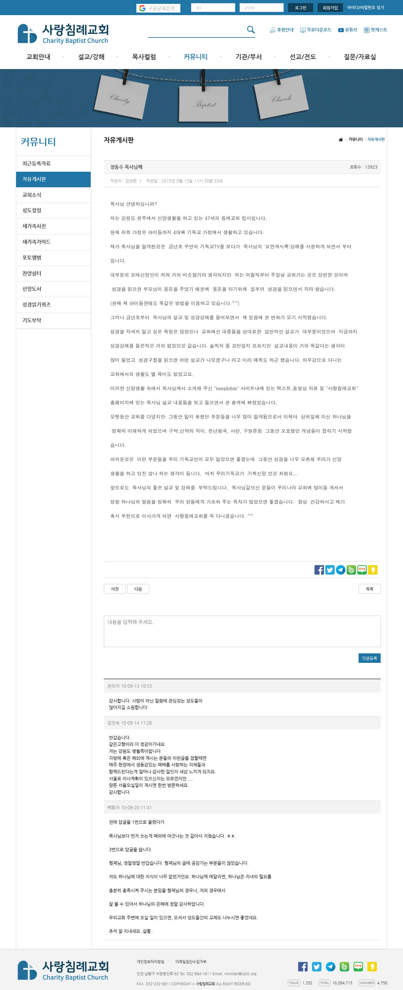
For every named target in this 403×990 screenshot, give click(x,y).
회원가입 (330, 7)
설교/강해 (91, 57)
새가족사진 (34, 226)
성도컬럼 (31, 210)
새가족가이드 (36, 242)
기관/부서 (249, 57)
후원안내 (281, 29)
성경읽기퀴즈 (36, 305)
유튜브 (347, 29)
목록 (369, 589)
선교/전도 (303, 57)
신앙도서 (31, 289)
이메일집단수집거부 (191, 961)
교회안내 (38, 57)
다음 (138, 589)
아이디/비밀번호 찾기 (365, 7)
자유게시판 (34, 179)
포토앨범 (31, 258)
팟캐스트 (375, 29)
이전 (115, 589)
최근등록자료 (36, 163)
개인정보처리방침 (150, 961)
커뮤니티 (196, 57)
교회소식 (31, 195)
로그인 (300, 7)
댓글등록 (369, 658)
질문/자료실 (360, 57)
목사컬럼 (144, 57)
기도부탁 (31, 320)
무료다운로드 (316, 29)
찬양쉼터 (31, 273)
